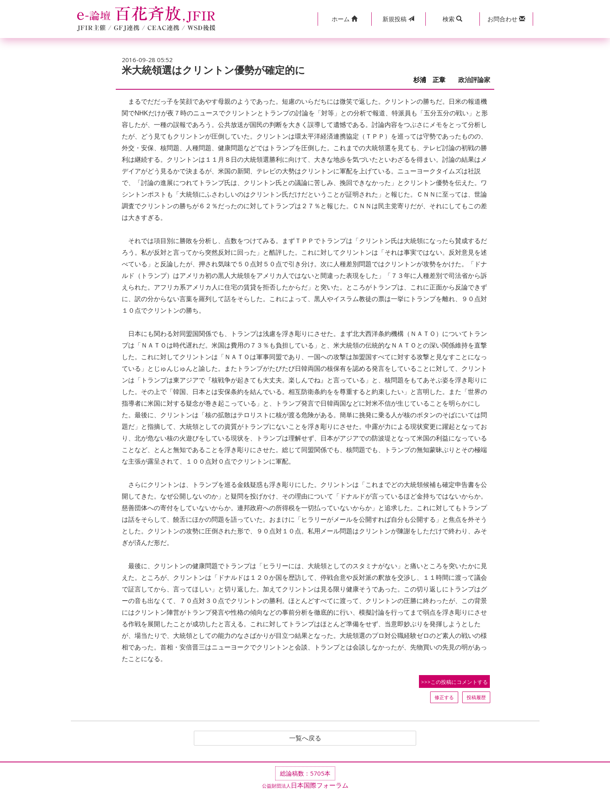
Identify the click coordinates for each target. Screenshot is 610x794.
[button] (345, 19)
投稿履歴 (476, 697)
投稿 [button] (398, 19)
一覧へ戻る (305, 738)
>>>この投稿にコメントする (454, 681)
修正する (444, 697)
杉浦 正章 (432, 79)
